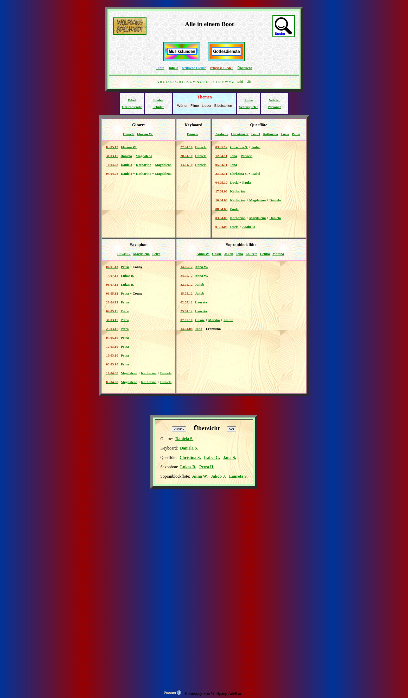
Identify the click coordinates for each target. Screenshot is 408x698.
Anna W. (202, 254)
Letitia (265, 254)
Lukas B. (123, 254)
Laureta (252, 254)
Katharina (270, 134)
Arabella (221, 134)
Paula (296, 134)
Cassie (216, 254)
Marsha (278, 254)
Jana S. (229, 457)
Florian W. (145, 134)
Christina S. (239, 134)
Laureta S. (238, 476)
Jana (233, 156)
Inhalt (173, 68)
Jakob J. (218, 476)
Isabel (255, 134)
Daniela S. (184, 439)
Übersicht (244, 68)
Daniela (129, 134)
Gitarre (138, 125)
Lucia (285, 134)
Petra (156, 254)
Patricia (246, 156)
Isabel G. (212, 457)
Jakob (228, 254)
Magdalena (144, 156)
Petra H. (206, 467)
